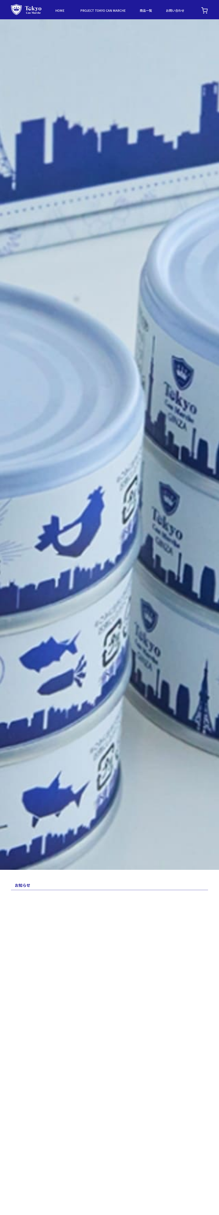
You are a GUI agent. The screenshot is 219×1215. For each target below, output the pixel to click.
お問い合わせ (175, 10)
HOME (59, 10)
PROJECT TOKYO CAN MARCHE (103, 10)
